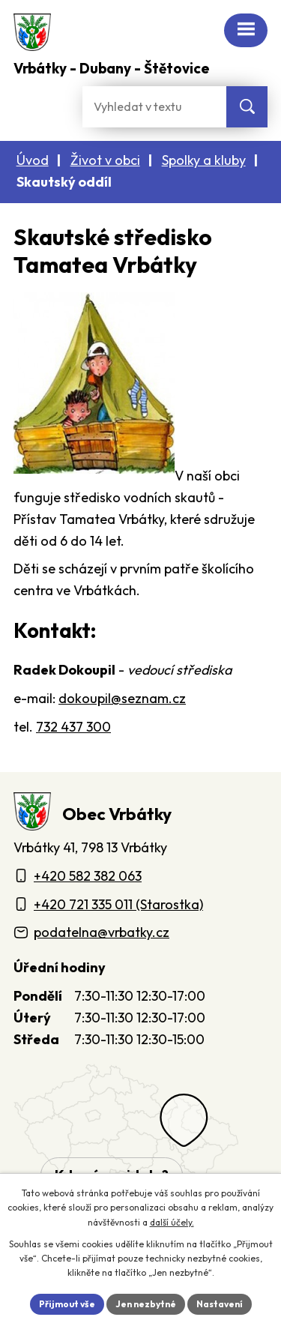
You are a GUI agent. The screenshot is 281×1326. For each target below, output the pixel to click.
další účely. (172, 1222)
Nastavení (219, 1304)
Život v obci (105, 160)
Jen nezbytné (145, 1304)
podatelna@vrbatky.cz (101, 932)
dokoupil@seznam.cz (122, 698)
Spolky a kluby (204, 160)
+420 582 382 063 (88, 875)
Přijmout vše (67, 1304)
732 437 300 (73, 726)
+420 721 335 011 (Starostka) (118, 904)
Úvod (32, 160)
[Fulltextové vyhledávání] (154, 106)
